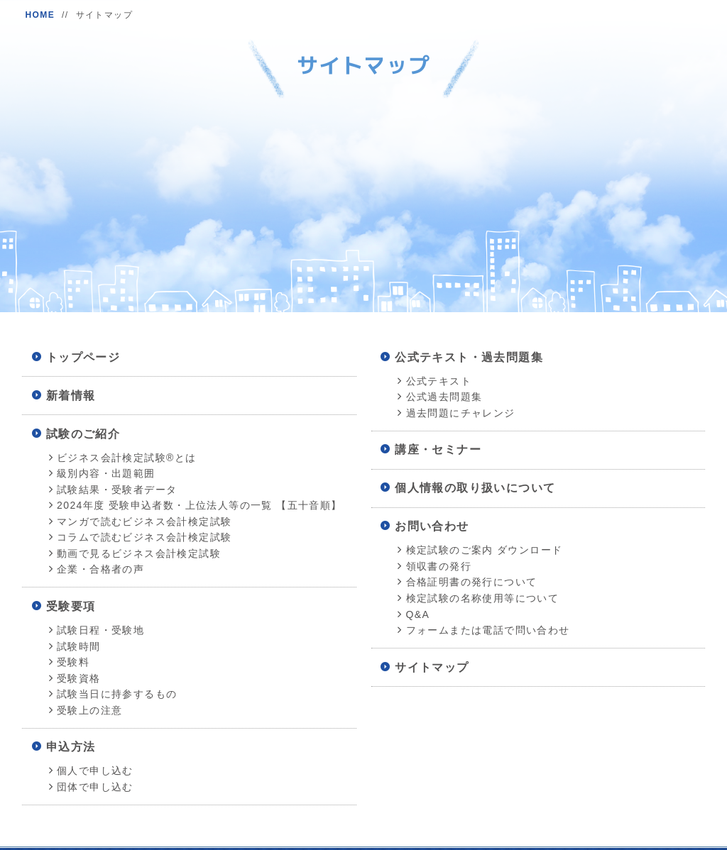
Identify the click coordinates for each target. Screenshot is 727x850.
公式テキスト (438, 381)
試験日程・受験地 (100, 630)
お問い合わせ (432, 526)
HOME (40, 15)
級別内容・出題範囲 (106, 473)
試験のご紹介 (83, 434)
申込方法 (71, 747)
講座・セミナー (438, 449)
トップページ (83, 357)
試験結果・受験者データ (117, 489)
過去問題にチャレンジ (460, 413)
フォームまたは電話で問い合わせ (488, 630)
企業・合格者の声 (100, 569)
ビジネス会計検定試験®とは (127, 457)
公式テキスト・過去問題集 (469, 357)
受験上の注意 (89, 710)
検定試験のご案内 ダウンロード (484, 550)
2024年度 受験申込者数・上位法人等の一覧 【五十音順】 (199, 505)
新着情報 (71, 396)
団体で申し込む (95, 787)
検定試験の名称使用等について (482, 598)
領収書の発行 (438, 566)
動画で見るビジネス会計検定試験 (139, 553)
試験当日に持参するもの (117, 694)
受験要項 (71, 606)
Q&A (418, 614)
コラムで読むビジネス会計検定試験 (144, 537)
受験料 (73, 662)
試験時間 (79, 646)
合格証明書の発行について (471, 581)
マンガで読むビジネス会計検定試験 (144, 521)
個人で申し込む (95, 770)
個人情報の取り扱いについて (475, 488)
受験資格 (79, 678)
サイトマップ (432, 667)
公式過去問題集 (444, 396)
